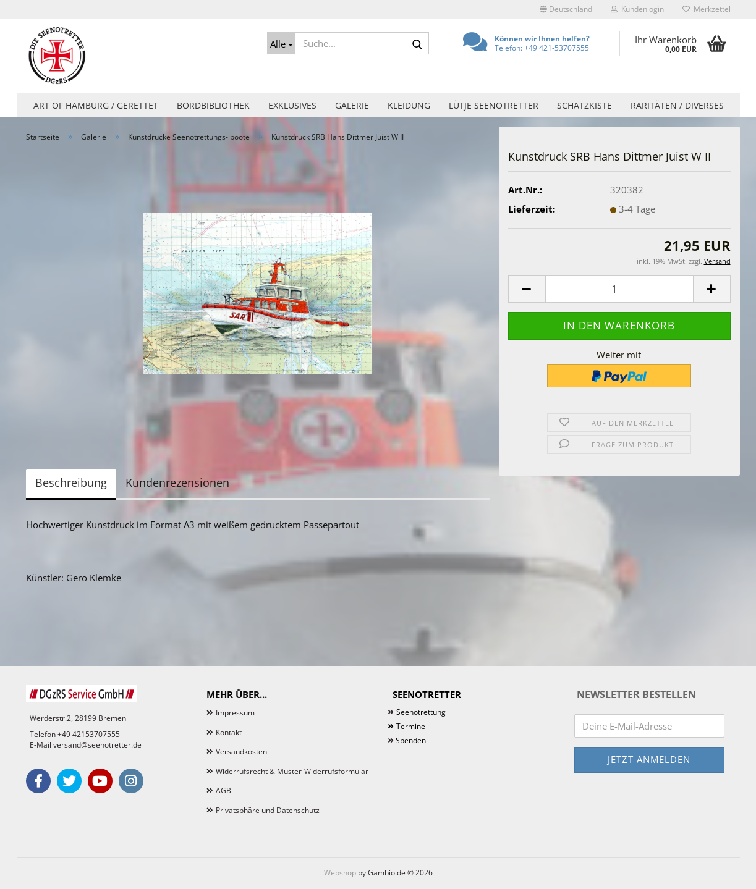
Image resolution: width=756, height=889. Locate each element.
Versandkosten (241, 751)
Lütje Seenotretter (493, 105)
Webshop (340, 872)
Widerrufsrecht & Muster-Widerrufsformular (292, 771)
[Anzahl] (619, 289)
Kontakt (229, 732)
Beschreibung (71, 482)
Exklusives (292, 105)
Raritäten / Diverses (677, 105)
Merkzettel (706, 9)
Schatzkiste (584, 105)
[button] (565, 9)
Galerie (352, 105)
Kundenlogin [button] (637, 9)
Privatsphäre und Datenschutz (268, 810)
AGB (223, 790)
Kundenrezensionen (177, 482)
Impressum (235, 712)
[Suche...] (281, 43)
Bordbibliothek (213, 105)
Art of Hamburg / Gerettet (95, 105)
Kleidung (409, 105)
